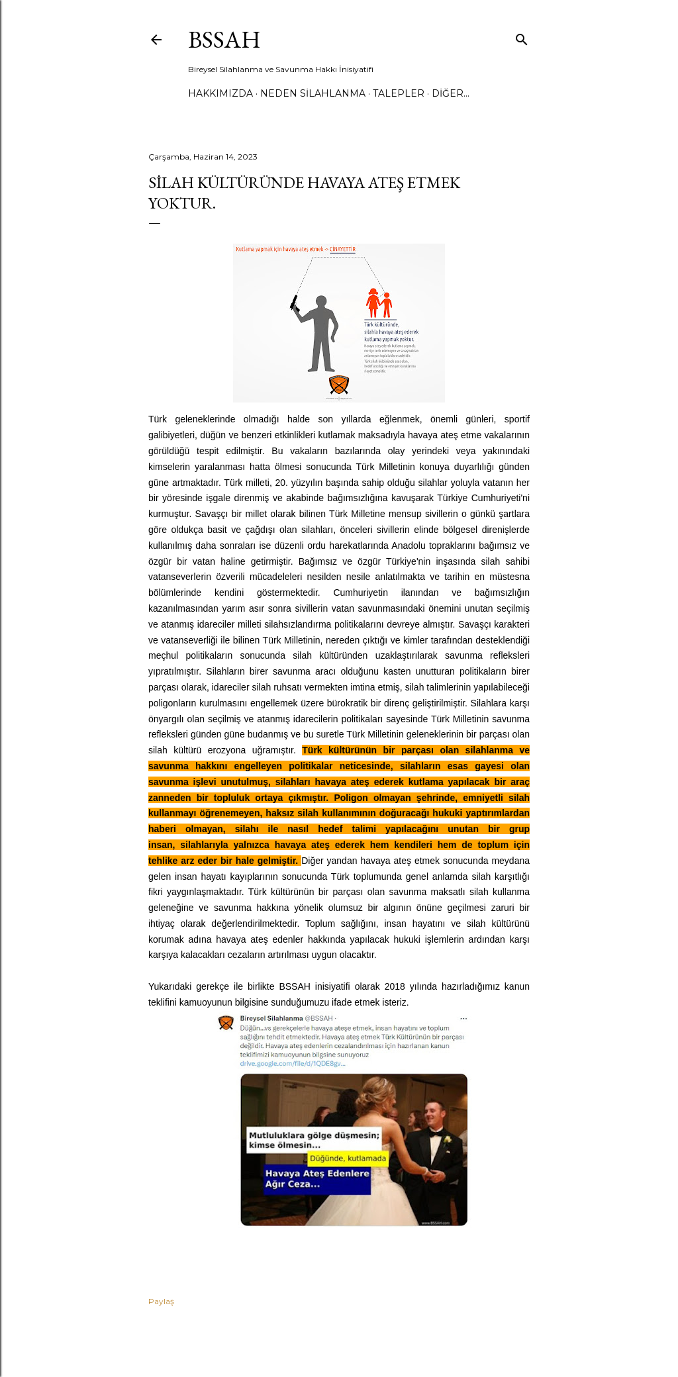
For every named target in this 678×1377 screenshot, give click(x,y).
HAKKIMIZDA (220, 93)
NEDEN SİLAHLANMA (312, 93)
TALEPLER (398, 93)
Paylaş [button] (161, 1301)
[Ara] (522, 37)
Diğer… (450, 93)
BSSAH (224, 39)
